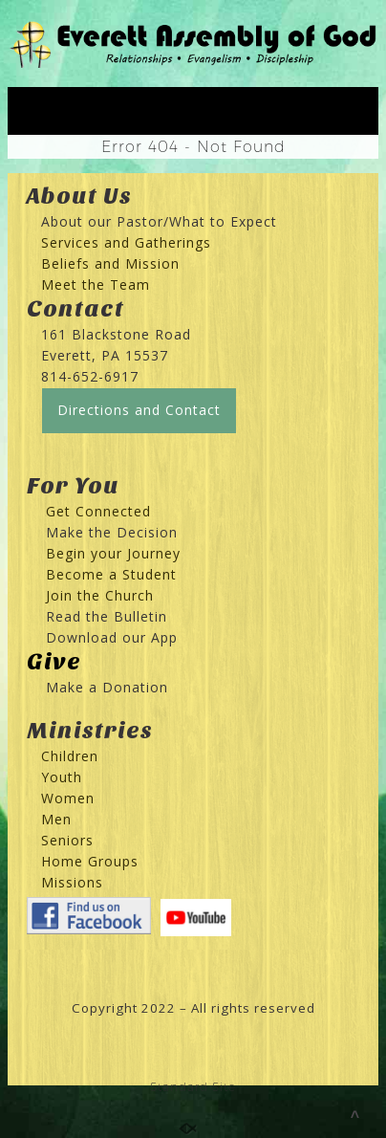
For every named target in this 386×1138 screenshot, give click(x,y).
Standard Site (193, 1087)
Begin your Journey (106, 553)
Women (68, 798)
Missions (72, 882)
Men (56, 819)
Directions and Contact (139, 410)
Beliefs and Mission (110, 263)
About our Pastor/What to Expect (159, 221)
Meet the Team (95, 284)
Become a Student (111, 574)
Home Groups (90, 861)
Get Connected (96, 511)
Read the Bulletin (106, 616)
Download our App (112, 637)
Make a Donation (107, 687)
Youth (61, 777)
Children (69, 756)
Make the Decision (112, 532)
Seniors (67, 840)
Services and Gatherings (126, 242)
